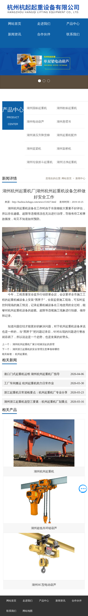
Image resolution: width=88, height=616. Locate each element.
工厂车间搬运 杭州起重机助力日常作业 (29, 383)
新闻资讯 (14, 34)
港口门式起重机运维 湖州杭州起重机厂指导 (32, 374)
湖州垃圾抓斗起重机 (40, 162)
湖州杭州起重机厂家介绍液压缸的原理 (33, 344)
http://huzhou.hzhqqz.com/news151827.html (34, 201)
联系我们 (73, 34)
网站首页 (14, 23)
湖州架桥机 (64, 148)
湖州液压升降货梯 (38, 135)
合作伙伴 (43, 34)
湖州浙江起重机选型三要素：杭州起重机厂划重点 (35, 401)
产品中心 (73, 23)
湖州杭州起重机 (44, 471)
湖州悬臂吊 (64, 121)
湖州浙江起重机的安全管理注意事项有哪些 (35, 349)
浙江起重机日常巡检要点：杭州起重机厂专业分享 (35, 392)
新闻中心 (80, 178)
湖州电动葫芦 (35, 121)
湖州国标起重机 (37, 108)
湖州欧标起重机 (67, 108)
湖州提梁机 (34, 148)
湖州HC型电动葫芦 (44, 584)
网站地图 (27, 610)
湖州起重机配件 (67, 135)
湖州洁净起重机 (67, 162)
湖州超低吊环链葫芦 (44, 528)
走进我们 (43, 23)
